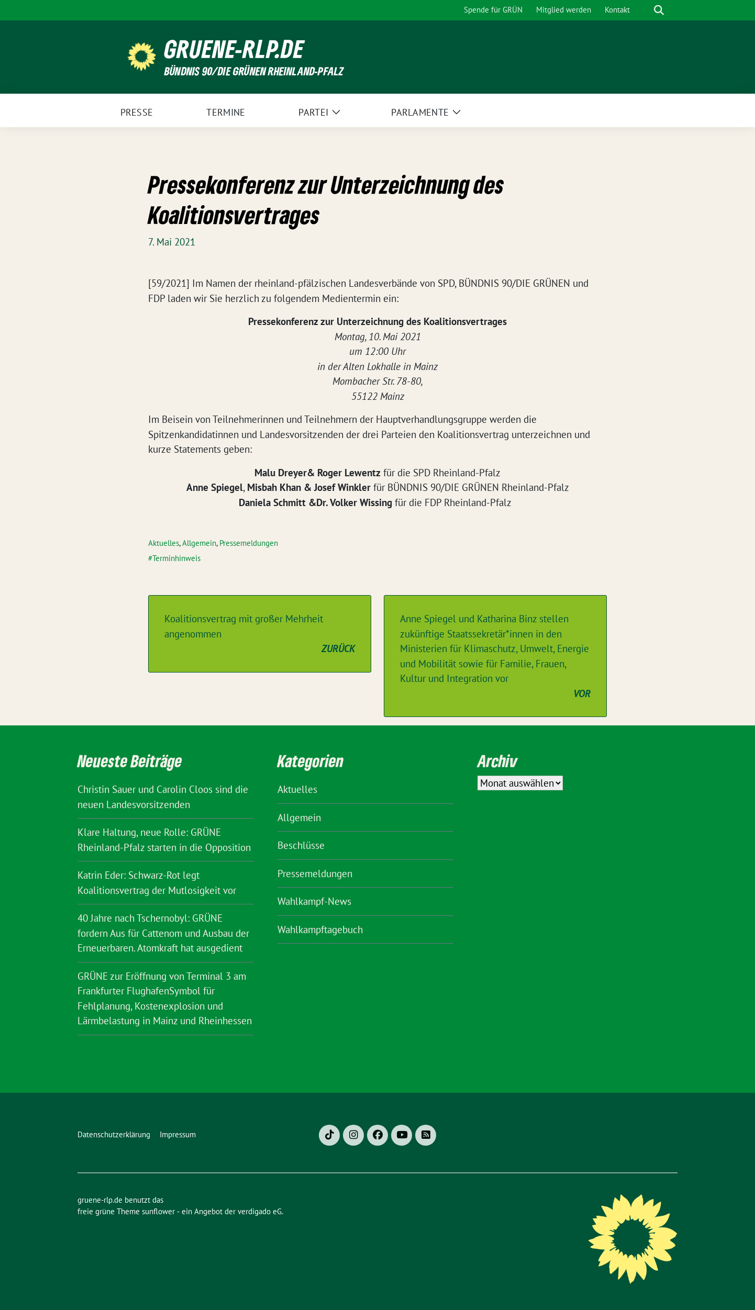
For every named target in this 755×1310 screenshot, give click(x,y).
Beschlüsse (301, 845)
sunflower (158, 1211)
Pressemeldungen (248, 543)
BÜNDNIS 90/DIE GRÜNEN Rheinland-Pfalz (253, 71)
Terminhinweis (176, 558)
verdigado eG (260, 1211)
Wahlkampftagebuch (320, 929)
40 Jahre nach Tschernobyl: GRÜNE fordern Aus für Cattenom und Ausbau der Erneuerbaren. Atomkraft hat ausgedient (163, 933)
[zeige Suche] (659, 10)
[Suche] (644, 10)
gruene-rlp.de (234, 49)
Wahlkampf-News (314, 901)
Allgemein (199, 543)
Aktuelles (163, 543)
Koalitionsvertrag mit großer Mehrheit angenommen (259, 634)
